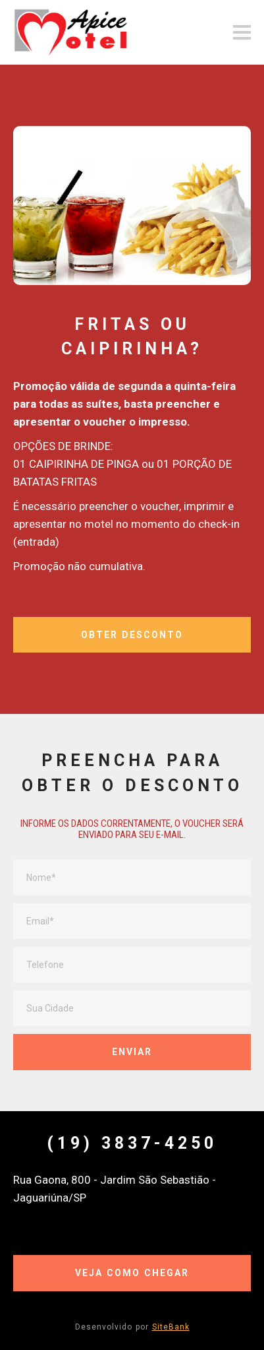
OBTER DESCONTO (132, 634)
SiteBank (171, 1327)
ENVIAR (132, 1051)
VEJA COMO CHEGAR (132, 1273)
